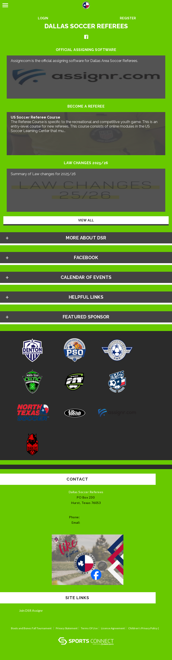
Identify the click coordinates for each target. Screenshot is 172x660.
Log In (86, 632)
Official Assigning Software (86, 50)
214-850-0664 (92, 517)
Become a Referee (86, 106)
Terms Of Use (89, 628)
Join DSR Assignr (31, 610)
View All (86, 220)
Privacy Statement (66, 628)
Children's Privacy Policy (142, 628)
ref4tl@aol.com (90, 522)
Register (128, 18)
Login (43, 18)
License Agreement (113, 628)
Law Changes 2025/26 (86, 163)
